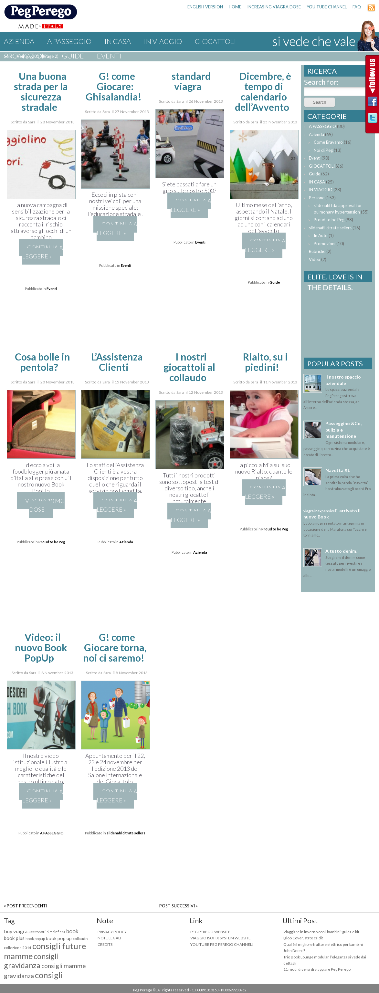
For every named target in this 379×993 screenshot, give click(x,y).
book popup (35, 938)
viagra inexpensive (319, 511)
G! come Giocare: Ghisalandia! (114, 86)
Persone (316, 197)
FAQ (357, 6)
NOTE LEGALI (109, 938)
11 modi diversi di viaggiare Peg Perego (317, 969)
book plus (14, 938)
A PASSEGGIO (69, 41)
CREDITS (105, 944)
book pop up (59, 938)
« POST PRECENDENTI (25, 905)
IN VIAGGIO (163, 41)
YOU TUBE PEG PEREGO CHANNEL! (222, 944)
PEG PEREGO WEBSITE (210, 931)
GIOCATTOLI (215, 41)
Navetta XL (337, 470)
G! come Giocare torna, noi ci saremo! (115, 647)
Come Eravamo (328, 142)
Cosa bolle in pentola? (42, 362)
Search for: (321, 82)
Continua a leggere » (42, 252)
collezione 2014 (17, 948)
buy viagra (15, 931)
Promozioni (26, 55)
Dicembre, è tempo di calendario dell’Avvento (263, 91)
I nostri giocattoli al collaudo (189, 367)
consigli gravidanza (31, 961)
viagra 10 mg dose (45, 505)
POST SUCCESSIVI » (178, 905)
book (72, 931)
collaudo (80, 938)
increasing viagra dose (274, 6)
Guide (73, 55)
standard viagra (191, 81)
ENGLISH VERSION (205, 6)
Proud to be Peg (51, 542)
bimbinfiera (56, 932)
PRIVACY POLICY (112, 931)
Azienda (19, 41)
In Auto (321, 235)
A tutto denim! (341, 551)
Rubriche (317, 251)
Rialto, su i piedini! (265, 362)
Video (314, 259)
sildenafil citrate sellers (126, 833)
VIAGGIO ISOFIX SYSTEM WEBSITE (220, 938)
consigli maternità (33, 979)
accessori (37, 931)
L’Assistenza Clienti (117, 362)
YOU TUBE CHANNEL (327, 6)
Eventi (109, 55)
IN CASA (117, 41)
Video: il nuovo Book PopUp (41, 647)
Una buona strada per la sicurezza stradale (41, 91)
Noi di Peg (323, 150)
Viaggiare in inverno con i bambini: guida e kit (321, 931)
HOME (235, 6)
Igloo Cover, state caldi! (303, 938)
